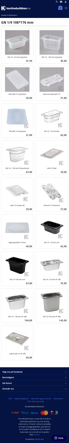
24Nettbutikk (39, 439)
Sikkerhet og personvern (41, 398)
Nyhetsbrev (58, 398)
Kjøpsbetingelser (22, 398)
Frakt (10, 398)
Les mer (37, 434)
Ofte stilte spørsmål (35, 401)
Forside (3, 15)
